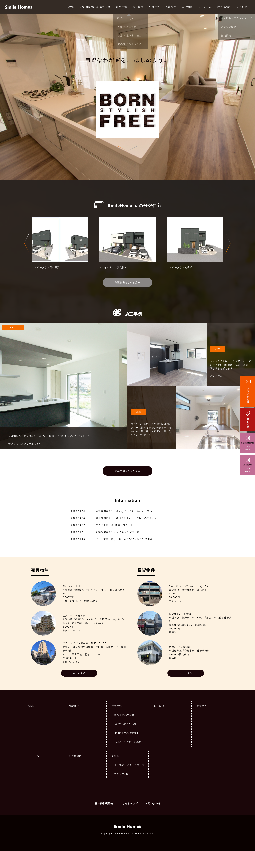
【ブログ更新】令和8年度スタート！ (114, 525)
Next (228, 243)
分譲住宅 (154, 6)
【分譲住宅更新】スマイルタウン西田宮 (116, 532)
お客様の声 (224, 6)
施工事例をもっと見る (127, 470)
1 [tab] (120, 182)
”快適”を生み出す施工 (126, 733)
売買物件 (170, 6)
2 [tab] (125, 182)
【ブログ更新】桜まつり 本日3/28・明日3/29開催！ (124, 539)
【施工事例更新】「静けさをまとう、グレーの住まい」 (125, 518)
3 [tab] (130, 182)
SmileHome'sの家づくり (95, 6)
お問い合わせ (152, 803)
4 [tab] (135, 182)
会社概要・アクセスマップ (129, 765)
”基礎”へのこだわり (125, 724)
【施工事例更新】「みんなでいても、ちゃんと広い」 (124, 511)
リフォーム (205, 6)
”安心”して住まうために (128, 742)
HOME (70, 6)
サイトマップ (130, 803)
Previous (26, 243)
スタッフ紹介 (121, 774)
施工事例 (137, 6)
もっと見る (79, 673)
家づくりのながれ (124, 715)
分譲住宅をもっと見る (127, 282)
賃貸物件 (187, 6)
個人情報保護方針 (105, 803)
